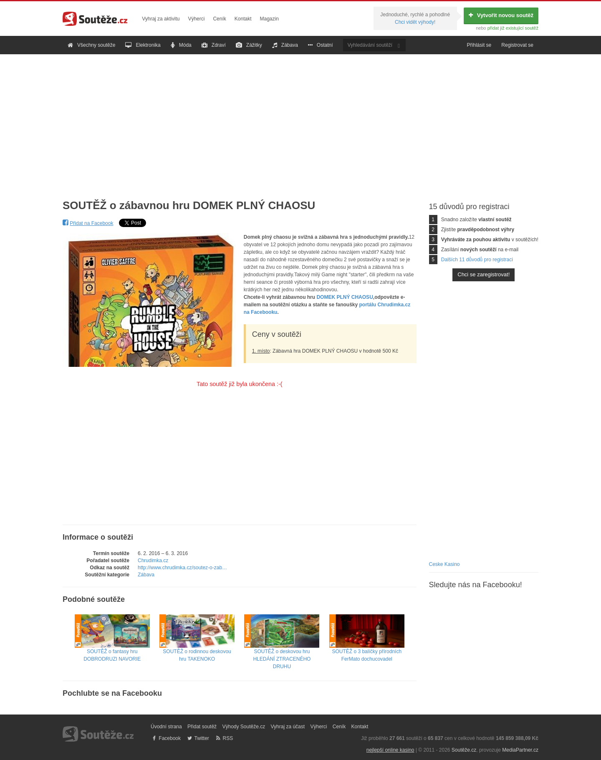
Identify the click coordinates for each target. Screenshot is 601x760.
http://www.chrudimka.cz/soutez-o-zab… (182, 568)
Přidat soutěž (202, 727)
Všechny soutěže (91, 45)
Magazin (269, 19)
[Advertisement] (300, 120)
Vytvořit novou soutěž (501, 15)
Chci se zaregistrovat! (483, 274)
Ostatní (320, 45)
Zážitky (249, 45)
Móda (181, 45)
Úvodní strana (166, 727)
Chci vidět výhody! (415, 22)
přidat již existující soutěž (512, 27)
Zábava (285, 45)
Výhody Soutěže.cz (243, 727)
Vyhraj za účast (288, 727)
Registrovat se (517, 45)
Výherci (196, 19)
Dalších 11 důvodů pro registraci (477, 260)
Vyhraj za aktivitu (160, 19)
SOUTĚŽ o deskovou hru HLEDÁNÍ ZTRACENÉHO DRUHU (281, 648)
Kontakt (243, 19)
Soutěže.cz (464, 750)
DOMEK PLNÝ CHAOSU (344, 297)
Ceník (219, 19)
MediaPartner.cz (520, 750)
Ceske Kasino (444, 564)
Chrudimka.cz (153, 560)
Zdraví (214, 45)
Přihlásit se (479, 45)
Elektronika (142, 45)
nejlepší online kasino (390, 750)
